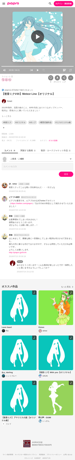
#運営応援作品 (45, 122)
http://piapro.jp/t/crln (18, 252)
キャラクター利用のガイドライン (26, 454)
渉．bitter (13, 184)
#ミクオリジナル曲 (63, 122)
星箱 (11, 216)
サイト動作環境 (8, 454)
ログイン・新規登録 (63, 4)
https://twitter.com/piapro (21, 203)
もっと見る (67, 287)
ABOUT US (46, 458)
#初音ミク (7, 122)
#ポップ (32, 122)
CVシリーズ (29, 458)
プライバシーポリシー (54, 454)
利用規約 (42, 454)
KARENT (37, 458)
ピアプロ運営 (14, 197)
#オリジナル (20, 122)
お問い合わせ (67, 454)
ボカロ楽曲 (53, 140)
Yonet (20, 262)
